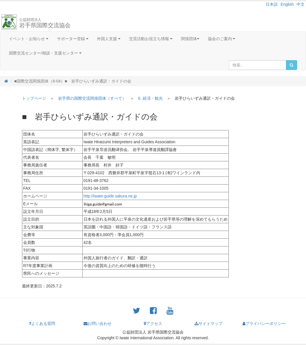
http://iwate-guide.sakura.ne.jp (110, 196)
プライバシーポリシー (264, 323)
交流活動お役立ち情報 (150, 38)
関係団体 (190, 38)
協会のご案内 (221, 38)
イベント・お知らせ (28, 38)
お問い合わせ (98, 323)
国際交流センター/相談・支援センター (45, 53)
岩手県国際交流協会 (45, 22)
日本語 (272, 4)
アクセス (153, 323)
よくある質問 (42, 323)
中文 (301, 4)
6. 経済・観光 (150, 98)
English (287, 4)
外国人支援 (108, 38)
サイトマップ (208, 323)
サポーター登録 (72, 38)
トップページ (34, 98)
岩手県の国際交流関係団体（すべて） (92, 98)
